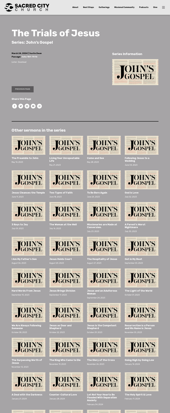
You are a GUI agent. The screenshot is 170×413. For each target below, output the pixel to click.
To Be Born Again (97, 192)
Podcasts (143, 7)
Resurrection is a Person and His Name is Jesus (140, 327)
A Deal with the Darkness (27, 394)
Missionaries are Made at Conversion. (102, 226)
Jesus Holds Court (60, 259)
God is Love (132, 192)
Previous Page (22, 89)
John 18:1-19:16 (29, 57)
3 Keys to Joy (20, 224)
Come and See (95, 158)
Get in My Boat (133, 259)
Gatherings (104, 7)
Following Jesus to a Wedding (137, 159)
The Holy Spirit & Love (138, 377)
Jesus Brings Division (62, 290)
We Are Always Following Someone (26, 327)
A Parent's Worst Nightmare (135, 226)
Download (22, 62)
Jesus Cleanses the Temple (28, 192)
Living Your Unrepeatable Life (64, 159)
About (75, 7)
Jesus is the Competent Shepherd (101, 327)
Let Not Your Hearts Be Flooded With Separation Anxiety (102, 397)
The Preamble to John (25, 158)
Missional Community (124, 7)
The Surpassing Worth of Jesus (27, 361)
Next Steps (88, 7)
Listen (14, 62)
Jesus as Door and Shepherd (60, 327)
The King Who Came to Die (65, 360)
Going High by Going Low (139, 360)
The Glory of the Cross (101, 360)
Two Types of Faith (61, 192)
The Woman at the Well (63, 224)
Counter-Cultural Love (63, 394)
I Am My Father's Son (24, 259)
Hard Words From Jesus (26, 290)
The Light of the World (138, 290)
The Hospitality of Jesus (102, 259)
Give (155, 7)
